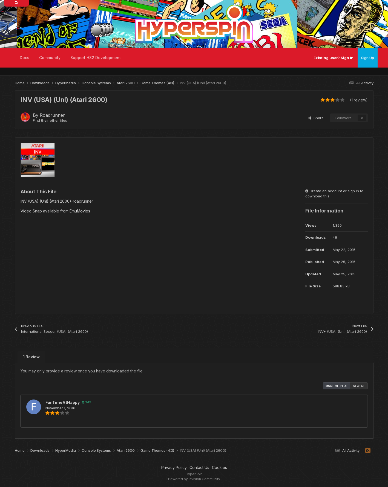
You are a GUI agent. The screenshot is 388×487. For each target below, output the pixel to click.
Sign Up (367, 58)
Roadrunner (52, 115)
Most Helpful (336, 385)
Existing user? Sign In (333, 58)
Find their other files (50, 120)
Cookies (219, 467)
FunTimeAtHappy (62, 402)
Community (50, 57)
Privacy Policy (174, 467)
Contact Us (199, 467)
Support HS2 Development (95, 57)
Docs (24, 57)
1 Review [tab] (31, 356)
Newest (359, 385)
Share (316, 118)
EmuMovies (80, 211)
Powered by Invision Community (194, 479)
